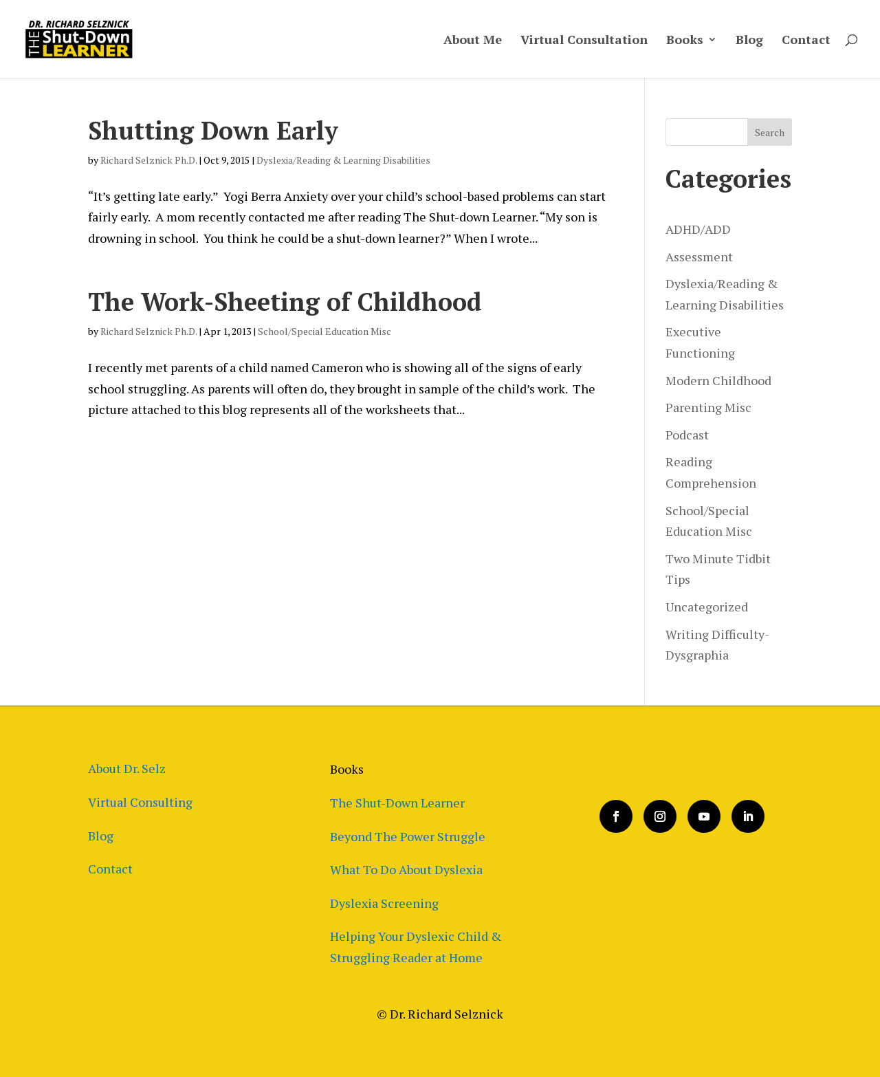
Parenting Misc (708, 407)
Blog (749, 40)
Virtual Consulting (140, 802)
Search (769, 132)
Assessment (699, 256)
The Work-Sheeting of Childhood (285, 301)
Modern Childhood (718, 380)
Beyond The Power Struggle (407, 836)
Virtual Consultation (584, 40)
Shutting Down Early (213, 130)
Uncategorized (707, 606)
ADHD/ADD (698, 229)
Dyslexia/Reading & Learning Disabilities (343, 159)
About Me (472, 40)
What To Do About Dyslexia (406, 869)
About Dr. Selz (127, 768)
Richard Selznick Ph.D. (148, 159)
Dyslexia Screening (384, 903)
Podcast (687, 434)
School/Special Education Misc (324, 331)
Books (684, 40)
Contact (806, 40)
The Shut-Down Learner (397, 802)
